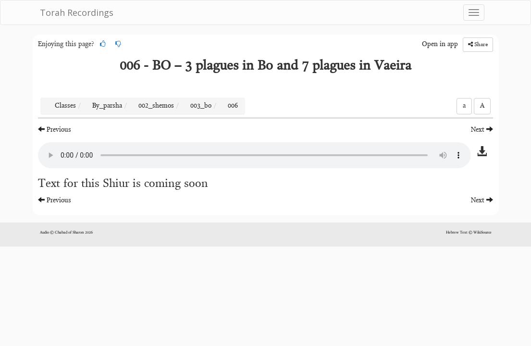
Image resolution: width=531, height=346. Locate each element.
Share (478, 44)
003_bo (200, 106)
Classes (65, 106)
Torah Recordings (76, 12)
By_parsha (107, 106)
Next (482, 129)
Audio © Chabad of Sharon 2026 (66, 233)
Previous (54, 129)
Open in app (440, 44)
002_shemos (156, 106)
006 (233, 106)
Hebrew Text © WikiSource (469, 233)
